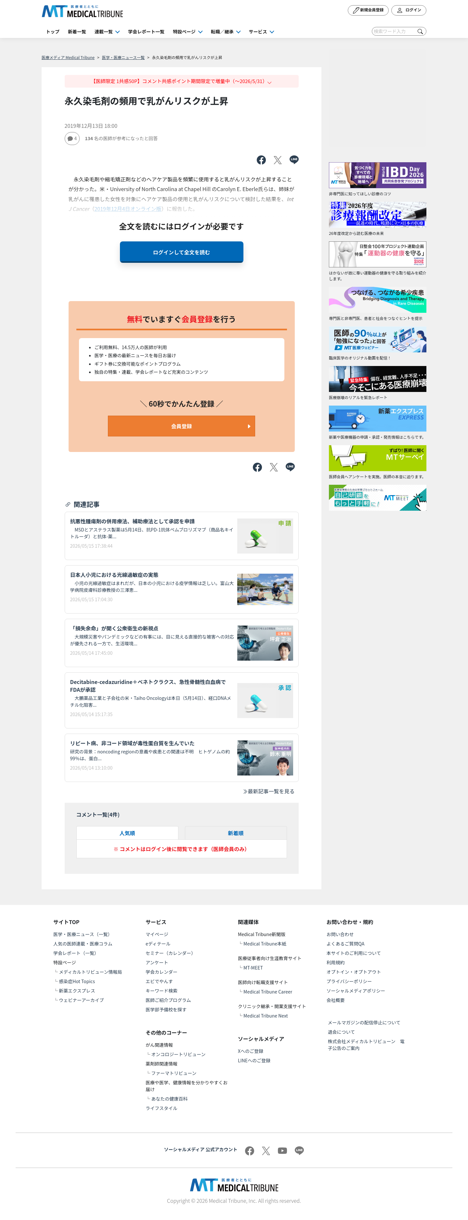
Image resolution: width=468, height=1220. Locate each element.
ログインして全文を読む (181, 252)
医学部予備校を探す (166, 1009)
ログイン (408, 10)
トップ (52, 31)
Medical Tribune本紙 (264, 943)
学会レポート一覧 (146, 31)
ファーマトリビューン (173, 1073)
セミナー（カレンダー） (171, 953)
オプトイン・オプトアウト (354, 972)
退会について (341, 1032)
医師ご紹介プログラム (168, 1000)
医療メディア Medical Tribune (68, 57)
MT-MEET (253, 967)
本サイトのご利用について (354, 953)
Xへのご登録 (250, 1051)
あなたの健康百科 (169, 1098)
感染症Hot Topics (77, 981)
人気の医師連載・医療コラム (82, 943)
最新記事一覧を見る (268, 791)
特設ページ (184, 31)
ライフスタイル (161, 1108)
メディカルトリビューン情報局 (90, 972)
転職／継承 (222, 31)
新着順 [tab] (235, 833)
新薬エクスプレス (77, 990)
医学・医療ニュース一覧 (123, 57)
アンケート (157, 962)
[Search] (399, 31)
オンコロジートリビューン (178, 1054)
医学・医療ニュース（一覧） (82, 934)
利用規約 (336, 962)
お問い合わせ (340, 934)
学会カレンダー (161, 972)
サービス (258, 31)
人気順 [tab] (127, 833)
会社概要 (336, 1000)
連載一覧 (104, 31)
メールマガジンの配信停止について (364, 1022)
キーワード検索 (161, 990)
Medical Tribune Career (267, 991)
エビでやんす (159, 981)
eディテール (158, 943)
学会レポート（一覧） (76, 953)
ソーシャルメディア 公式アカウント (201, 1149)
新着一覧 (77, 31)
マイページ (157, 934)
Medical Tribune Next (265, 1015)
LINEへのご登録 (254, 1060)
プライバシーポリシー (349, 981)
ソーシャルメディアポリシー (356, 990)
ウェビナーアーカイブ (81, 1000)
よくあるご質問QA (346, 943)
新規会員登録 (368, 10)
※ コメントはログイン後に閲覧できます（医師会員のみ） (181, 849)
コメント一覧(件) (98, 814)
